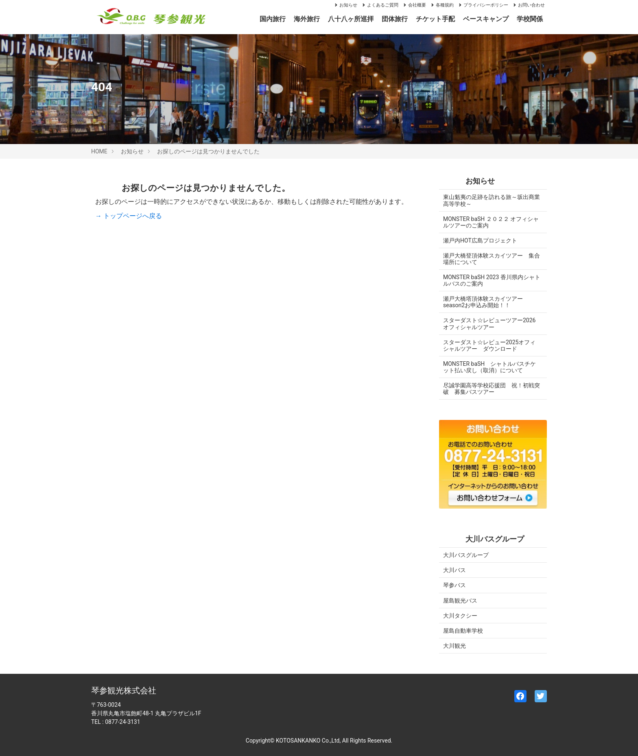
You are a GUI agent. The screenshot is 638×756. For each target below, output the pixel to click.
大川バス (454, 570)
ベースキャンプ (486, 19)
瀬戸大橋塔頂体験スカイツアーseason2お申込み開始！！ (483, 301)
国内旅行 (273, 19)
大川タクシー (460, 615)
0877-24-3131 (122, 722)
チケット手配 (435, 19)
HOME (99, 151)
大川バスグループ (466, 555)
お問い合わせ (528, 5)
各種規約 (442, 5)
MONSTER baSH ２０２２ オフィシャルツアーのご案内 (488, 222)
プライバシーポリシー (483, 5)
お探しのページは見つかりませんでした (208, 151)
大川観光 (454, 645)
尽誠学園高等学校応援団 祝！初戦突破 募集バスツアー (488, 388)
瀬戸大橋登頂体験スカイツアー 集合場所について (488, 258)
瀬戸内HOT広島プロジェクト (480, 240)
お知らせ (345, 5)
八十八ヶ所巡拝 (351, 19)
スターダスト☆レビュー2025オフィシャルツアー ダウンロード (489, 345)
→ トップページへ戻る (128, 216)
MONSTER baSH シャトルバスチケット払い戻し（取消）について (489, 367)
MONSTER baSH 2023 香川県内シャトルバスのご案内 (489, 280)
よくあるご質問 (379, 5)
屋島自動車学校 (463, 630)
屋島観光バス (460, 600)
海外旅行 (307, 19)
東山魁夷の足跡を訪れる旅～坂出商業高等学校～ (488, 200)
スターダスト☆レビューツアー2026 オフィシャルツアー (492, 323)
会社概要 (414, 5)
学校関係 (530, 19)
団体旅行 (395, 19)
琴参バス (454, 585)
